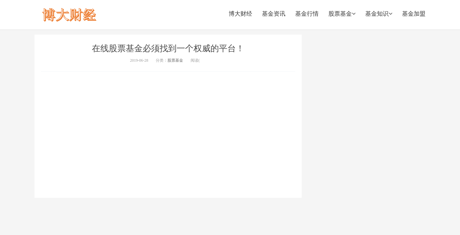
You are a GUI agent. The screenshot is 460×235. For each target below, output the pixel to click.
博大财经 (240, 13)
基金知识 (378, 13)
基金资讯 (273, 13)
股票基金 (341, 13)
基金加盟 (413, 13)
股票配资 (69, 14)
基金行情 (307, 13)
